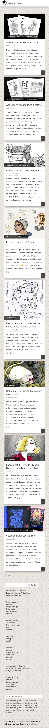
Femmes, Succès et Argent (20, 242)
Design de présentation (14, 595)
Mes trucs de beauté (13, 625)
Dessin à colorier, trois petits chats (24, 170)
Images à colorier (31, 37)
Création (9, 614)
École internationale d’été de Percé (18, 593)
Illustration (20, 37)
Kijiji (7, 627)
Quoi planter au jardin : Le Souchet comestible (22, 703)
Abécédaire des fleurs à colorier (22, 42)
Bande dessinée (13, 530)
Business (10, 236)
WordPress (33, 724)
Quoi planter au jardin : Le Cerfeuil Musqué (21, 701)
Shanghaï (9, 639)
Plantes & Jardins (12, 620)
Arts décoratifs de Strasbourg (16, 591)
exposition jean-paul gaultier (21, 535)
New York (9, 636)
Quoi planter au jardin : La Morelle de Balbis (21, 708)
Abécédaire (11, 37)
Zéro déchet (10, 623)
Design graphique (12, 607)
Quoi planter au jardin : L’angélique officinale (21, 705)
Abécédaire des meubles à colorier (24, 105)
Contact (9, 650)
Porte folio (9, 648)
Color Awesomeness (23, 721)
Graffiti (8, 641)
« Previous (7, 575)
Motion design (11, 609)
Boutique (9, 659)
